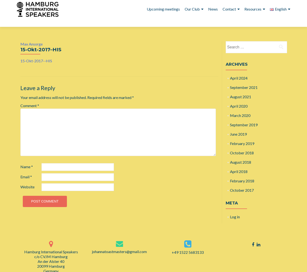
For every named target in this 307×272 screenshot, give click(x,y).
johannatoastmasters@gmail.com (119, 243)
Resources (252, 9)
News (213, 9)
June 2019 (238, 125)
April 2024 (239, 69)
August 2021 (240, 88)
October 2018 (242, 144)
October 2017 (242, 181)
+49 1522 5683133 (188, 243)
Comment (29, 97)
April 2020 (239, 97)
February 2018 (242, 172)
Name (26, 158)
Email (26, 168)
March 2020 (240, 106)
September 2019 (244, 116)
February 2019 (242, 135)
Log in (235, 208)
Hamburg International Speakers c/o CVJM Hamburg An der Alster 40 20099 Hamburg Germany (51, 253)
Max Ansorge (31, 35)
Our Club (192, 9)
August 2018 (240, 153)
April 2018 (239, 163)
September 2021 (244, 78)
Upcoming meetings (163, 9)
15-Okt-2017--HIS (36, 52)
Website (27, 178)
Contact (229, 9)
